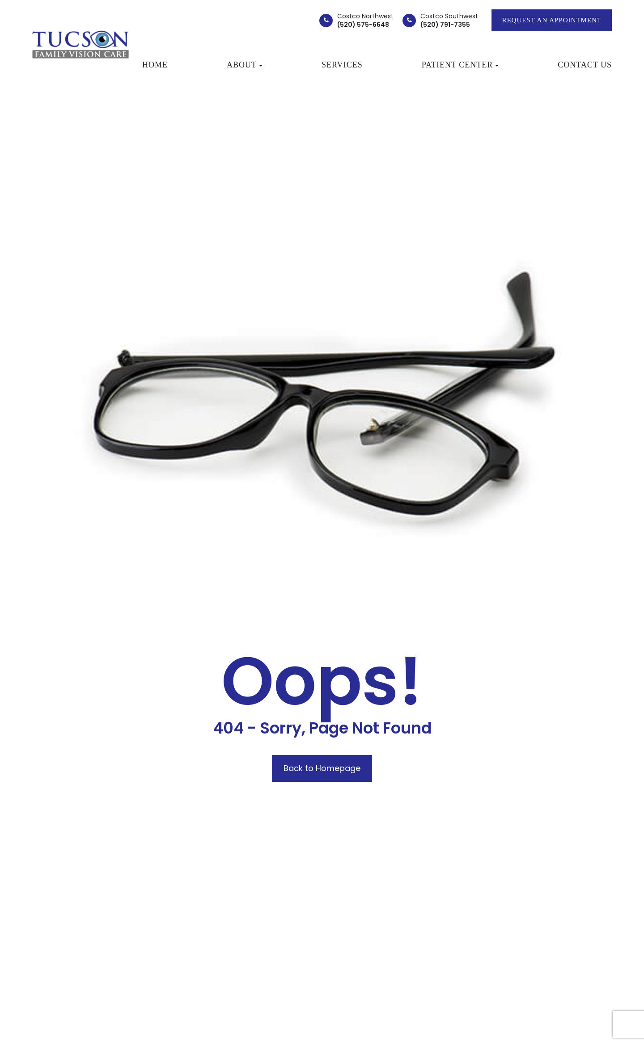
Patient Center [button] (460, 64)
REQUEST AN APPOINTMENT (552, 20)
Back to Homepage (322, 768)
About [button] (245, 64)
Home (155, 64)
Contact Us (585, 64)
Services (342, 64)
